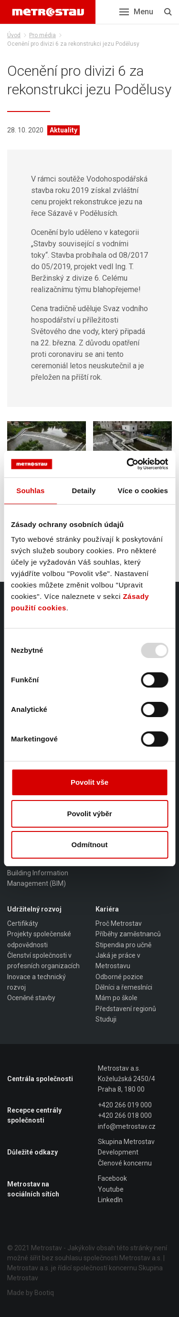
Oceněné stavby (31, 998)
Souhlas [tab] (30, 490)
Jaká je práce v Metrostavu (117, 961)
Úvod (14, 35)
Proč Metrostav (118, 923)
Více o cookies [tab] (142, 490)
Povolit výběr (89, 814)
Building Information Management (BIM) (37, 878)
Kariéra (107, 909)
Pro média (42, 35)
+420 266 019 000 (125, 1105)
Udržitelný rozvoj (34, 909)
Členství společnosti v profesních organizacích (43, 961)
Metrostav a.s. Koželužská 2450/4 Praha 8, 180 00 (126, 1079)
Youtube (111, 1189)
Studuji (105, 1019)
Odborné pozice (119, 977)
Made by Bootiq (30, 1293)
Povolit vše (89, 782)
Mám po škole (116, 998)
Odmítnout (90, 845)
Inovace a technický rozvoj (36, 982)
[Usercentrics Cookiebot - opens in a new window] (127, 464)
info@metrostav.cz (127, 1126)
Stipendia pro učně (123, 945)
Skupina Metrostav (126, 1141)
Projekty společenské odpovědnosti (39, 939)
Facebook (112, 1178)
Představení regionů (125, 1009)
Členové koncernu (125, 1163)
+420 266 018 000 (125, 1115)
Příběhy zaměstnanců (128, 934)
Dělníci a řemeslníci (123, 987)
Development (118, 1152)
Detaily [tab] (84, 490)
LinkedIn (110, 1200)
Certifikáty (22, 923)
